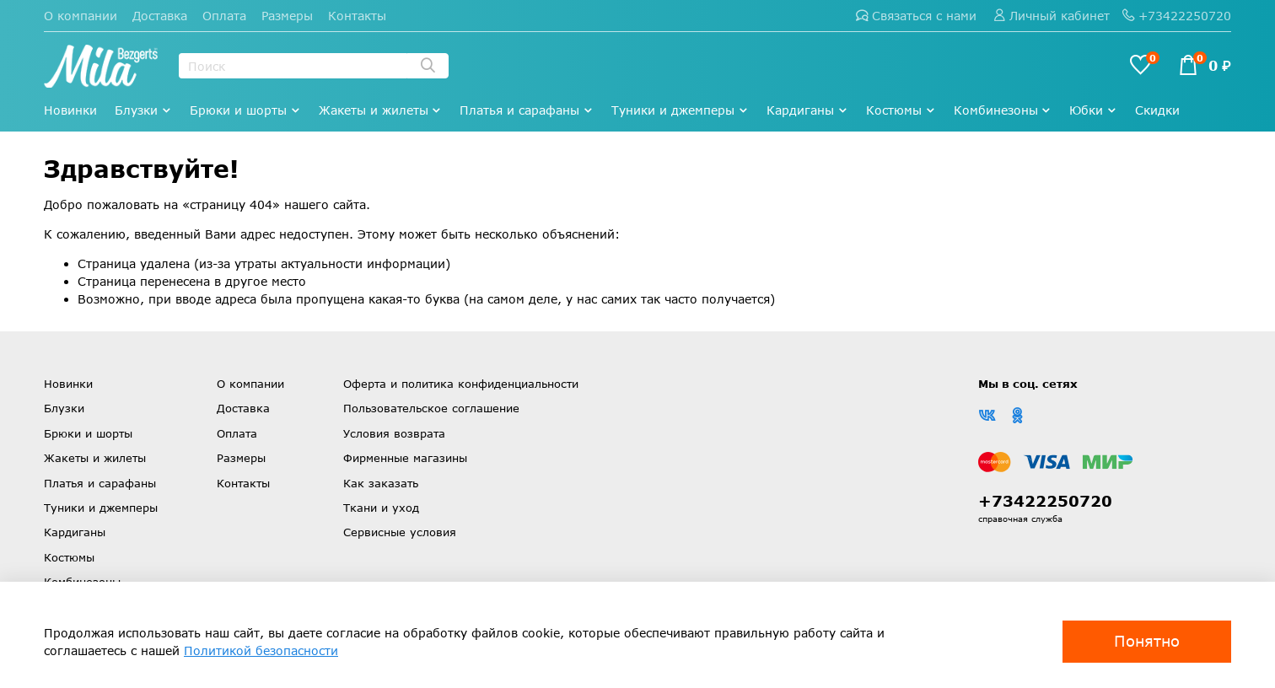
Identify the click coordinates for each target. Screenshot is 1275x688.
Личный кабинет (1051, 15)
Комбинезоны (1003, 110)
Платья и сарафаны (527, 110)
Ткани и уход (381, 507)
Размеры (287, 15)
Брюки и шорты (245, 110)
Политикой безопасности (261, 650)
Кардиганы (807, 110)
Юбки (1093, 110)
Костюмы (901, 110)
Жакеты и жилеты (381, 110)
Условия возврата (394, 433)
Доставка (159, 15)
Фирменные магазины (405, 458)
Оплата (224, 15)
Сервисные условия (399, 532)
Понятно (1147, 641)
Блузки (143, 110)
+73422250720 (1176, 15)
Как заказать (380, 483)
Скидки (1157, 110)
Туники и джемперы (680, 110)
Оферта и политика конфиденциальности (460, 383)
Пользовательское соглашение (431, 408)
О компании (80, 15)
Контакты (357, 15)
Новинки (70, 110)
